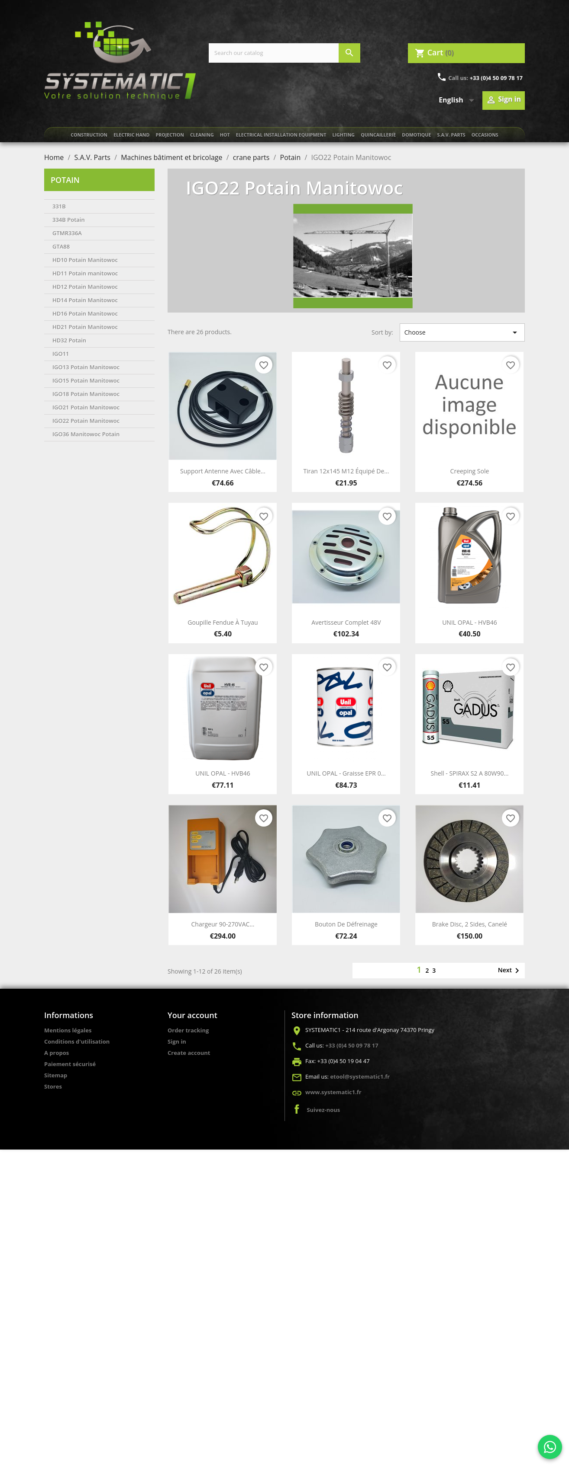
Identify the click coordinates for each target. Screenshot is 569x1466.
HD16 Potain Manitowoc (85, 313)
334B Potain (68, 220)
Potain (65, 180)
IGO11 (60, 354)
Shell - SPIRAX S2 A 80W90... (469, 773)
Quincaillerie (378, 135)
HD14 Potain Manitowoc (85, 300)
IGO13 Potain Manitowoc (86, 367)
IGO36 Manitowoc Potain (86, 434)
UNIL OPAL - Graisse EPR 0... (346, 773)
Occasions (485, 135)
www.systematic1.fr (333, 1092)
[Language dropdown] (458, 100)
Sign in (177, 1041)
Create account (189, 1053)
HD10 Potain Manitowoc (85, 260)
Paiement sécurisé (70, 1064)
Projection (169, 135)
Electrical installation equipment (281, 135)
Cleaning (202, 135)
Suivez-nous (323, 1110)
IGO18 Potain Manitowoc (86, 394)
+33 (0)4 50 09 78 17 (496, 78)
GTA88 (61, 246)
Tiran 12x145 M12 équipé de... (346, 471)
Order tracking (188, 1030)
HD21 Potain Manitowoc (85, 327)
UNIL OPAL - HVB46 (469, 622)
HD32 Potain (69, 340)
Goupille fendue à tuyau (223, 622)
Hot (225, 135)
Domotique (416, 135)
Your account (192, 1015)
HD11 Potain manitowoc (85, 273)
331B (59, 206)
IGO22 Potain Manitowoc (86, 421)
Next (510, 970)
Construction (89, 135)
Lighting (344, 135)
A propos (56, 1053)
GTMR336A (67, 233)
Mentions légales (67, 1030)
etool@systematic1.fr (360, 1076)
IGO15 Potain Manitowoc (86, 380)
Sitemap (55, 1075)
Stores (53, 1086)
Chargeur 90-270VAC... (223, 924)
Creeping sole (469, 471)
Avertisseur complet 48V (346, 622)
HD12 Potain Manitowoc (85, 287)
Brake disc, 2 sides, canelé (469, 924)
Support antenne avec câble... (222, 471)
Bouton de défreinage (346, 924)
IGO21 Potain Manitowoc (86, 407)
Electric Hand (131, 135)
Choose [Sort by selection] (462, 332)
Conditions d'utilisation (77, 1041)
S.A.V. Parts (451, 135)
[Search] (284, 53)
